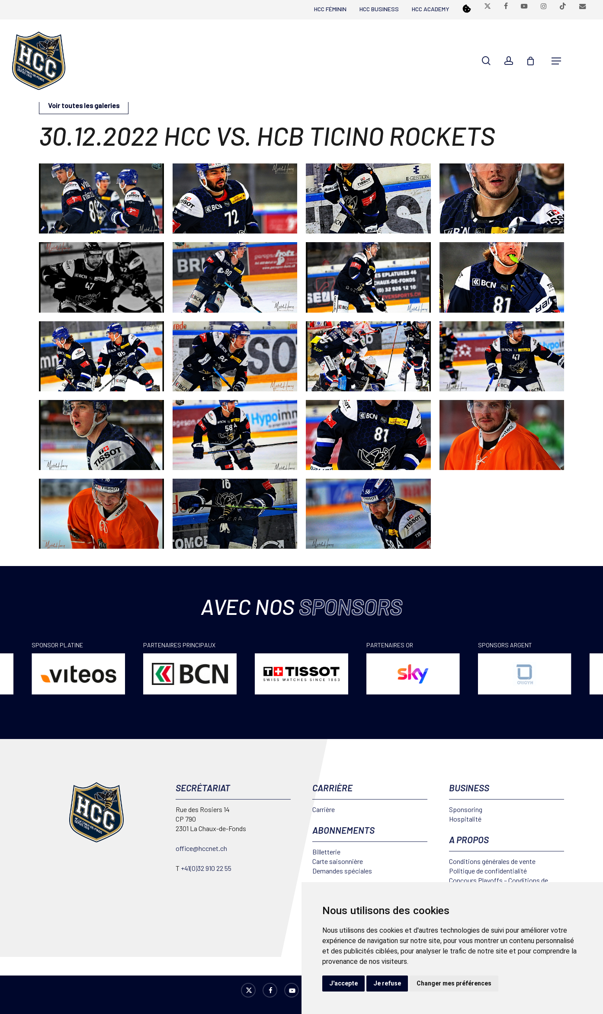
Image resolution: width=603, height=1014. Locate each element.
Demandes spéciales (342, 871)
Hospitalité (465, 819)
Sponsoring (465, 809)
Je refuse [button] (387, 983)
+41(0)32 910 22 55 (206, 868)
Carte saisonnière (337, 861)
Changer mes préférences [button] (454, 983)
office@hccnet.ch (201, 848)
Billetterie (326, 852)
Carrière (323, 809)
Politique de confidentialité (488, 871)
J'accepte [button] (343, 983)
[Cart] (534, 61)
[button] (556, 61)
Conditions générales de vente (492, 861)
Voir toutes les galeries (83, 105)
